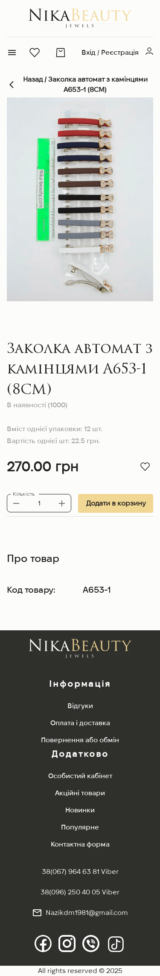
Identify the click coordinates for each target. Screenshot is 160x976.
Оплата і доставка (80, 722)
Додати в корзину (115, 503)
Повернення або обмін (80, 740)
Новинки (80, 810)
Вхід (88, 52)
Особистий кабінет (80, 775)
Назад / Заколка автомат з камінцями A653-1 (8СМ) (80, 84)
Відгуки (80, 705)
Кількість (24, 494)
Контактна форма (80, 844)
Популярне (80, 827)
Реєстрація (120, 52)
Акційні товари (80, 793)
